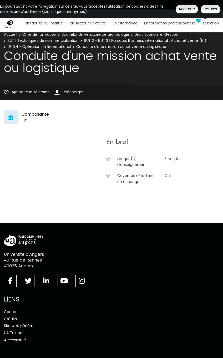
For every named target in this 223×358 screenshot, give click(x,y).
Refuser (210, 9)
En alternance (125, 23)
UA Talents (13, 333)
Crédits (10, 319)
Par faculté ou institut (42, 23)
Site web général (19, 326)
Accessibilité (15, 340)
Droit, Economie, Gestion (156, 34)
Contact (11, 312)
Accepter (187, 9)
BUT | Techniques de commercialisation (43, 40)
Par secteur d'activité (87, 23)
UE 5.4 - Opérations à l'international (39, 46)
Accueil (10, 34)
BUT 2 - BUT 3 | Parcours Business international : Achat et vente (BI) (145, 40)
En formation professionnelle (170, 23)
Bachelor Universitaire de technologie (95, 34)
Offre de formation (39, 34)
